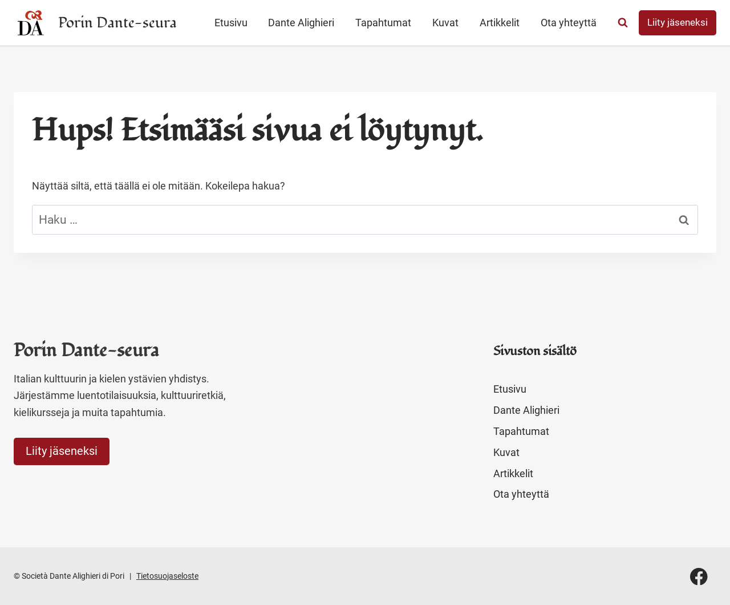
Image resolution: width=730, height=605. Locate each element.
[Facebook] (699, 576)
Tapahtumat (383, 23)
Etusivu (231, 23)
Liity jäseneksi (677, 22)
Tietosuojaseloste (167, 575)
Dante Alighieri (301, 23)
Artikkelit (500, 23)
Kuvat (445, 23)
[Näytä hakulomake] (623, 23)
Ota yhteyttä (569, 23)
